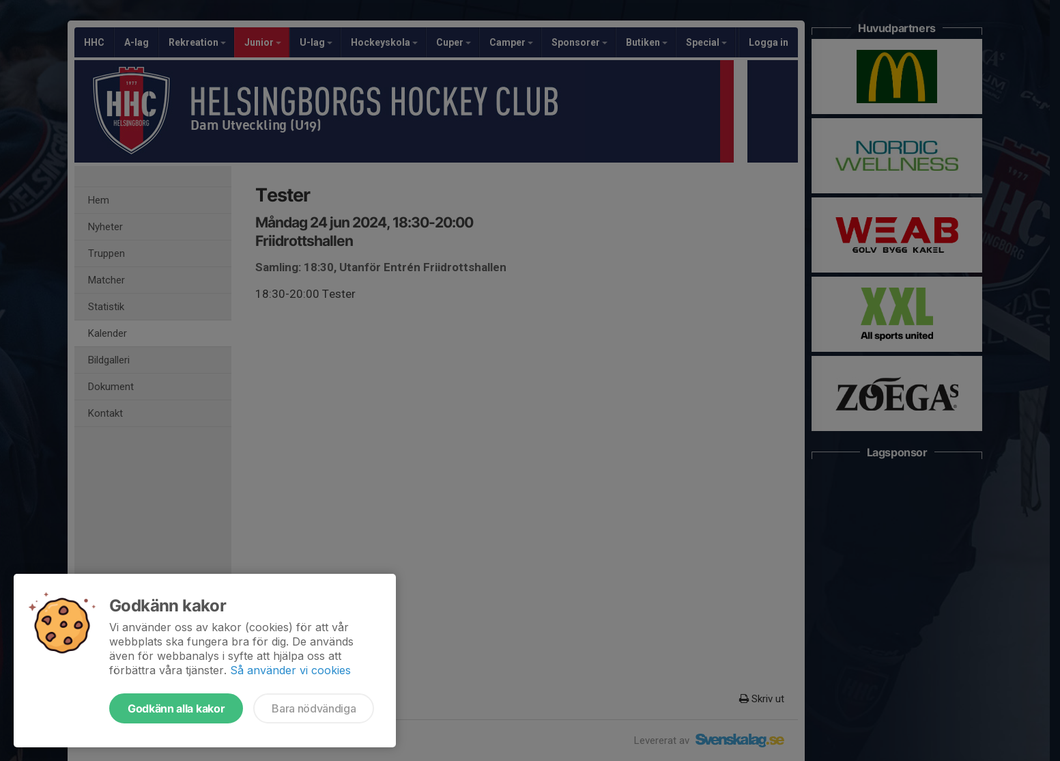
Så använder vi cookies (290, 670)
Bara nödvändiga (314, 708)
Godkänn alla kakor (176, 708)
